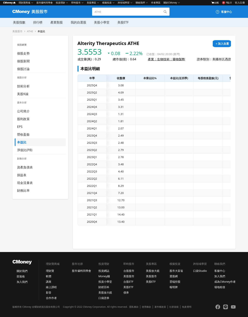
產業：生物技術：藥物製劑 (166, 59)
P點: (227, 2)
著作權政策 (160, 306)
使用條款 (146, 306)
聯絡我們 (140, 2)
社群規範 (174, 306)
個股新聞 (23, 61)
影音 (48, 292)
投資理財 (60, 2)
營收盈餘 (23, 134)
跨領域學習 (123, 2)
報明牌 (174, 287)
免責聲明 (186, 306)
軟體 (48, 276)
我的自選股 (77, 22)
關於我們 (22, 271)
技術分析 (23, 86)
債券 (126, 292)
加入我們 (22, 282)
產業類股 (56, 22)
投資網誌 (103, 271)
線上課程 (51, 287)
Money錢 (104, 276)
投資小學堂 (105, 281)
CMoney (9, 2)
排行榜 (37, 22)
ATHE (30, 31)
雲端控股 (175, 281)
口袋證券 (103, 298)
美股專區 (91, 2)
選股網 (174, 276)
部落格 (21, 276)
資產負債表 (25, 167)
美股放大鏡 (105, 292)
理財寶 (50, 271)
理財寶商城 (24, 2)
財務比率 (23, 190)
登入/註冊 (240, 2)
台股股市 (128, 271)
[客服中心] (224, 11)
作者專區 (155, 2)
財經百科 (103, 287)
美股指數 (18, 22)
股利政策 (23, 119)
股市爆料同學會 (44, 2)
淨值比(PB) (24, 150)
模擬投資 (107, 2)
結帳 (215, 2)
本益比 (41, 31)
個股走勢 (23, 53)
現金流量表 (25, 183)
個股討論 (23, 69)
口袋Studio (200, 271)
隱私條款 (134, 306)
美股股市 (17, 31)
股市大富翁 (176, 271)
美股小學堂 (100, 22)
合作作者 (51, 298)
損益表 (22, 175)
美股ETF (121, 22)
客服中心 (219, 271)
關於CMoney (170, 2)
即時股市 (76, 2)
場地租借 (219, 287)
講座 (48, 281)
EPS (19, 127)
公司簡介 (23, 111)
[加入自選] (222, 43)
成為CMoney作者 (225, 281)
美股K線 (22, 94)
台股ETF (128, 281)
